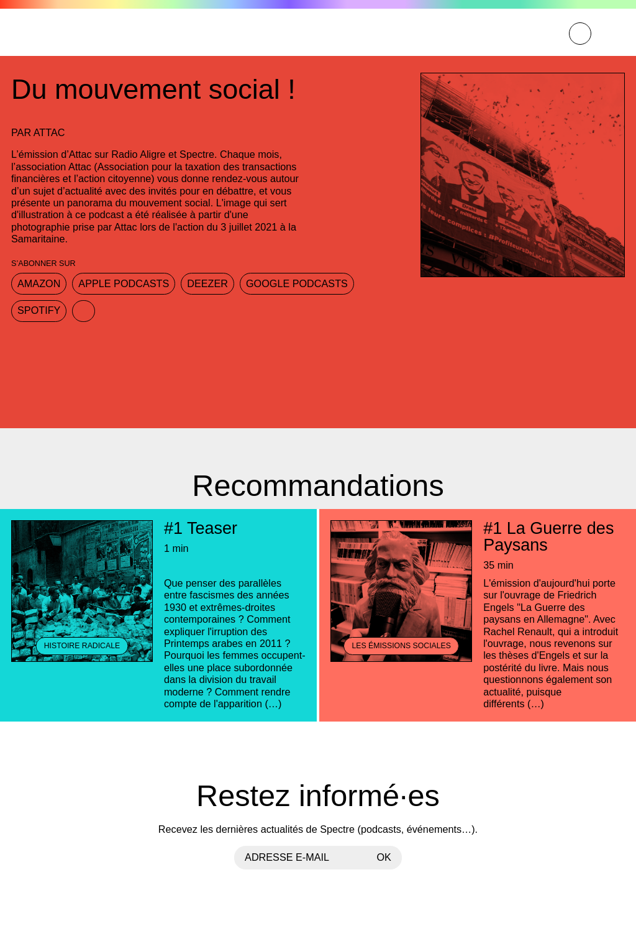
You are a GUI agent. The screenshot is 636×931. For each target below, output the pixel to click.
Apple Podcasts (123, 283)
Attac (49, 132)
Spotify (38, 310)
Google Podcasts (297, 283)
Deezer (207, 283)
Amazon (38, 283)
